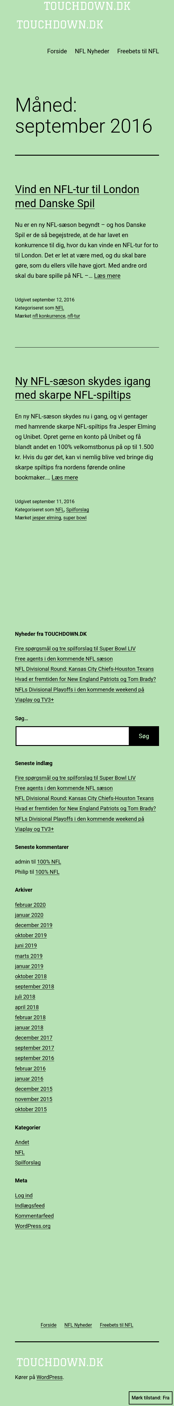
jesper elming (47, 518)
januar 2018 (29, 1027)
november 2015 (33, 1099)
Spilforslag (77, 509)
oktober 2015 (31, 1109)
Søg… (21, 718)
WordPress (50, 1377)
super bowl (75, 518)
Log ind (24, 1195)
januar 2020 (29, 915)
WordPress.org (33, 1226)
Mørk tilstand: (151, 1398)
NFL (59, 308)
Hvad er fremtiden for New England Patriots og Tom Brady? (85, 679)
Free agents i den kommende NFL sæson (64, 659)
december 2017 (33, 1038)
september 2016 (34, 1058)
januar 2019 (29, 966)
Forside (57, 51)
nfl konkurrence (49, 316)
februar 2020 (30, 905)
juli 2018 (25, 997)
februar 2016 (30, 1068)
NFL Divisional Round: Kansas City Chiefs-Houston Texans (84, 669)
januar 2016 (29, 1079)
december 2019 (33, 925)
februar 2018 (30, 1017)
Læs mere (107, 275)
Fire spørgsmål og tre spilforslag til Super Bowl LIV (75, 648)
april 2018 (27, 1007)
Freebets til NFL (138, 51)
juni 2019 (26, 945)
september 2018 (34, 986)
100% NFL (49, 862)
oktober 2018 (31, 976)
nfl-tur (73, 316)
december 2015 (33, 1089)
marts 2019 (29, 956)
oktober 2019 (31, 935)
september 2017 (34, 1048)
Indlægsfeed (30, 1205)
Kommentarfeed (34, 1216)
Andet (22, 1142)
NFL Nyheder (92, 51)
